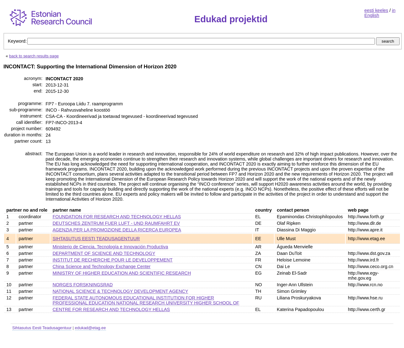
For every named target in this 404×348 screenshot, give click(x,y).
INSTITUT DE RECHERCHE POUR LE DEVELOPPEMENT (113, 259)
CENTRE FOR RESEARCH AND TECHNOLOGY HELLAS (111, 309)
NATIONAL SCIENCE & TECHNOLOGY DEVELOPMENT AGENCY (120, 291)
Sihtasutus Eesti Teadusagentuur (41, 327)
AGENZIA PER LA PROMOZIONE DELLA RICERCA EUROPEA (117, 229)
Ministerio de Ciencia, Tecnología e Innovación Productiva (110, 246)
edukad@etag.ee (90, 327)
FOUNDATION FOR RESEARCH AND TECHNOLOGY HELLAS (117, 216)
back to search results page (34, 56)
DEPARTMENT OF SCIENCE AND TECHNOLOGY (104, 253)
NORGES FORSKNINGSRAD (83, 284)
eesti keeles (376, 10)
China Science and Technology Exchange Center (102, 266)
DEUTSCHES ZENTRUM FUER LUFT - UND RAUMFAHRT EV (116, 223)
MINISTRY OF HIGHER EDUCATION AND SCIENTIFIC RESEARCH (122, 273)
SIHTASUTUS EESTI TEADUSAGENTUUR (96, 238)
